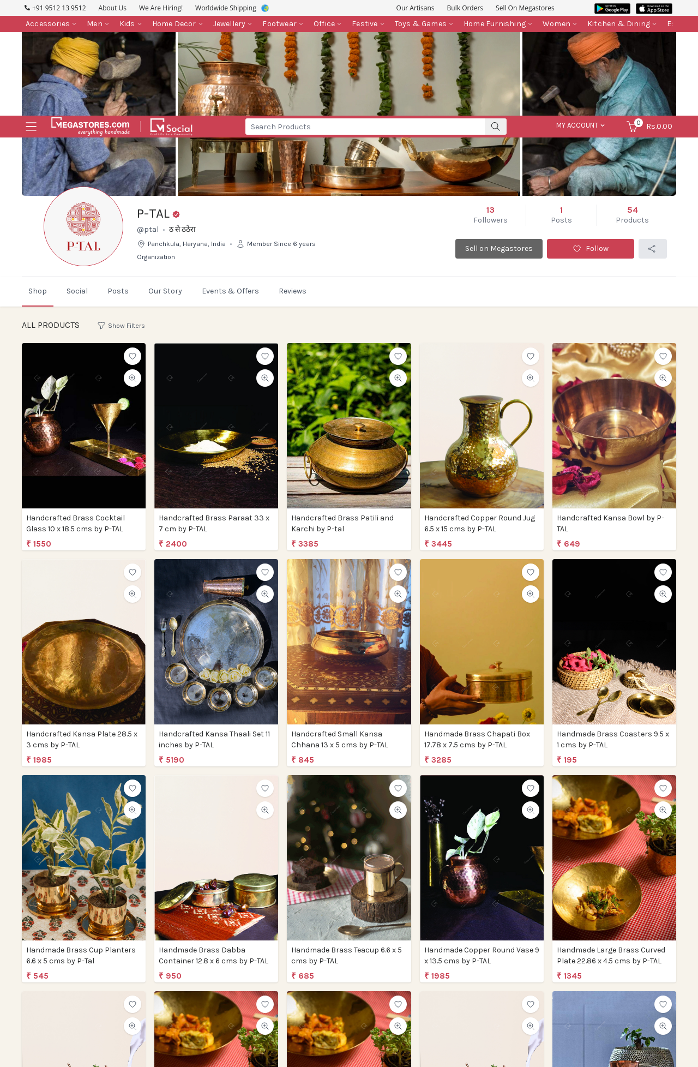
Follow (591, 280)
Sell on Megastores (499, 280)
